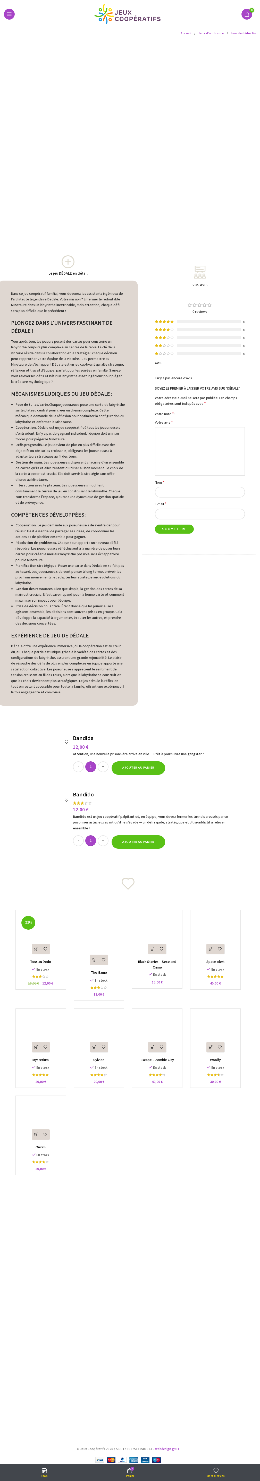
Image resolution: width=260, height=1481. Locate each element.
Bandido (83, 794)
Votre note (164, 414)
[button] (138, 768)
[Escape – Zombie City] (158, 1037)
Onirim (38, 1152)
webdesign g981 (167, 1448)
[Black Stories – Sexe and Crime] (158, 936)
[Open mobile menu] (9, 14)
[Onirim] (38, 1126)
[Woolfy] (218, 1037)
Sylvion (98, 1063)
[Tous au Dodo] (38, 936)
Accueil (186, 33)
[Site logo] (128, 13)
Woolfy (218, 1063)
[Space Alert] (218, 936)
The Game (98, 974)
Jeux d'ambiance (211, 33)
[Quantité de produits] (90, 766)
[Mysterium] (38, 1037)
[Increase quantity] (103, 766)
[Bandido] (43, 820)
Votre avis (164, 422)
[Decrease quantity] (78, 766)
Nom (159, 482)
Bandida (83, 738)
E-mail (160, 504)
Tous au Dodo (38, 963)
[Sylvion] (98, 1037)
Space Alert (218, 963)
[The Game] (98, 942)
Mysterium (38, 1063)
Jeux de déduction (244, 33)
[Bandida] (43, 755)
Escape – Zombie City (158, 1063)
